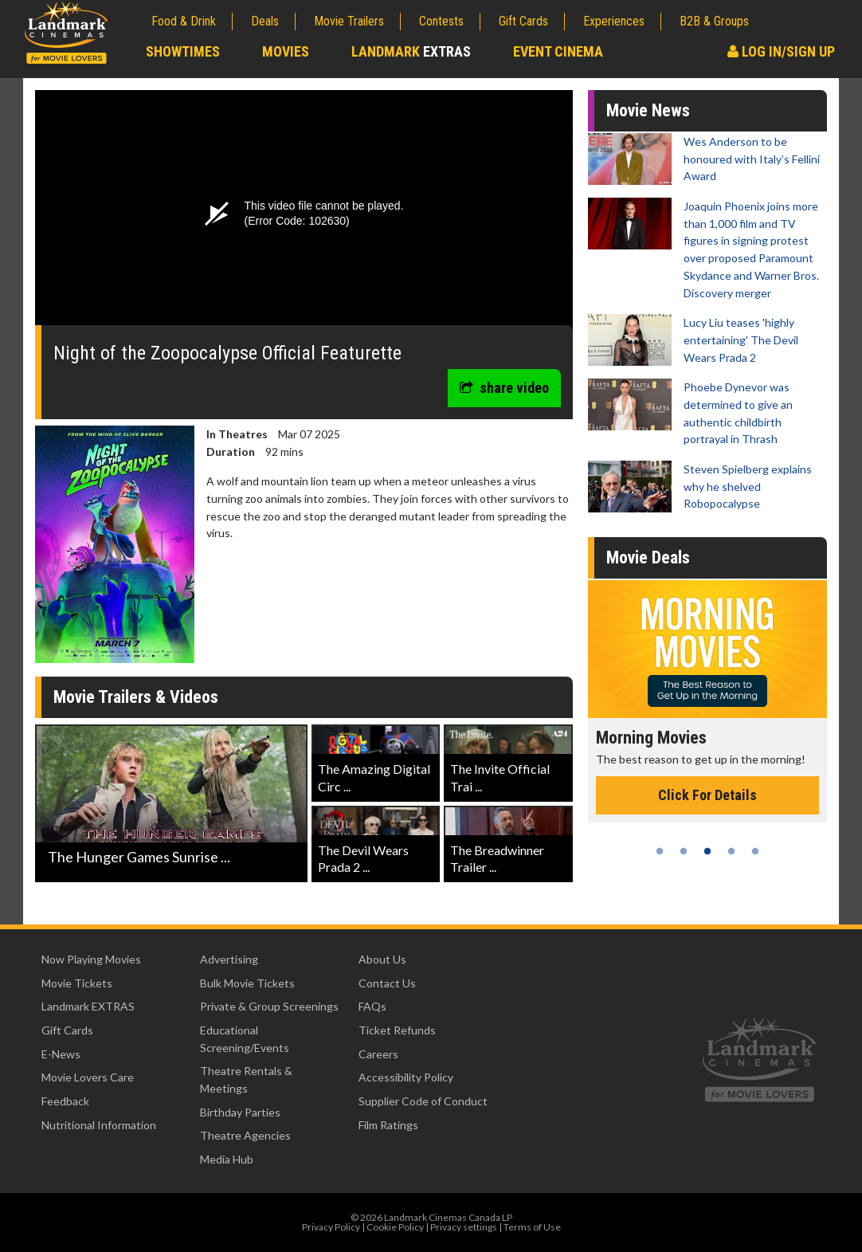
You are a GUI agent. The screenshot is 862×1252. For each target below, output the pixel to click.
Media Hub (226, 1159)
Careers (378, 1054)
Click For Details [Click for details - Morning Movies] (707, 795)
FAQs (372, 1006)
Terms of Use (532, 1227)
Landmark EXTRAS (88, 1006)
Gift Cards (523, 21)
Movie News (648, 110)
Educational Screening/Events (244, 1038)
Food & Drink (183, 21)
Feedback (65, 1101)
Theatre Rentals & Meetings (246, 1079)
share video (504, 387)
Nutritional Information (98, 1125)
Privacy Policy (331, 1227)
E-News (60, 1054)
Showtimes (183, 51)
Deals (265, 21)
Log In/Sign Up (781, 51)
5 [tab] (755, 851)
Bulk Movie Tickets (247, 983)
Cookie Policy (395, 1227)
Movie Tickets (76, 983)
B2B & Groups (714, 21)
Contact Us (387, 983)
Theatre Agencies (245, 1135)
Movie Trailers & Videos (135, 697)
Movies (285, 51)
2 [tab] (684, 851)
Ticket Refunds (397, 1030)
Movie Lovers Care (87, 1077)
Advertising (229, 959)
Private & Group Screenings (269, 1006)
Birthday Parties (240, 1112)
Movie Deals (648, 557)
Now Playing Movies (91, 959)
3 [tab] (707, 851)
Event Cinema (558, 51)
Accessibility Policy (406, 1077)
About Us (382, 959)
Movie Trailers (349, 21)
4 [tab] (731, 851)
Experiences (614, 21)
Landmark (411, 51)
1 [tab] (660, 851)
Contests (441, 21)
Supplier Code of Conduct (423, 1101)
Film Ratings (388, 1125)
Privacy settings (463, 1227)
